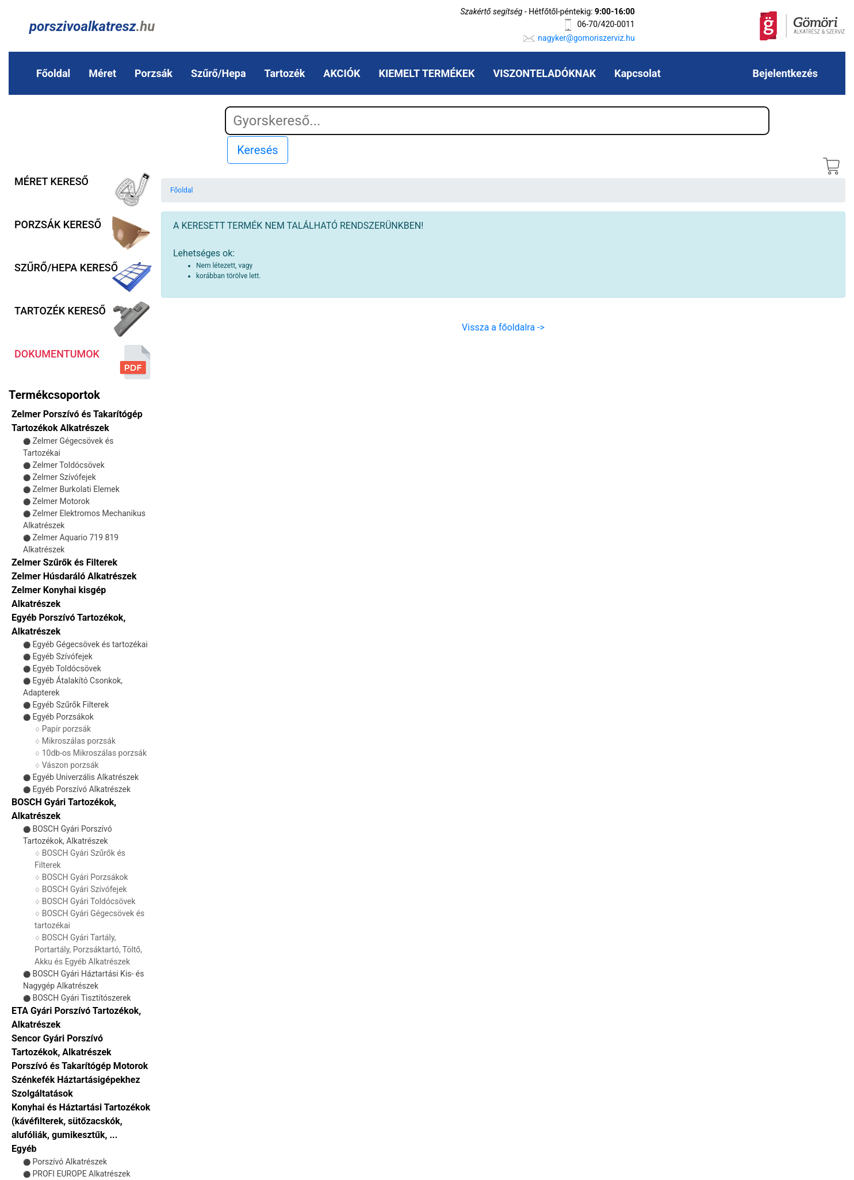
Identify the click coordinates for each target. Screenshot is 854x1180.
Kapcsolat (637, 73)
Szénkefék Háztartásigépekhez (76, 1079)
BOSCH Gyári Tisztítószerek (81, 997)
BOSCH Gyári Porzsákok (85, 877)
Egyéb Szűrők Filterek (70, 704)
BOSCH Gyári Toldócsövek (89, 901)
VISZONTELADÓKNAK (544, 73)
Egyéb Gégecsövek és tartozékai (89, 644)
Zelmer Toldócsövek (68, 465)
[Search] (497, 120)
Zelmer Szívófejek (63, 477)
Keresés (257, 150)
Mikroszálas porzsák (79, 740)
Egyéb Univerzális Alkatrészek (85, 777)
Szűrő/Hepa (218, 73)
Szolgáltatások (42, 1093)
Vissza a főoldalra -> (503, 327)
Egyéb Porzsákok (62, 716)
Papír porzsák (66, 728)
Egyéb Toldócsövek (66, 668)
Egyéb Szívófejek (62, 656)
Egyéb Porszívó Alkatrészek (81, 789)
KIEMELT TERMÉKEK (427, 73)
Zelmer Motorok (60, 501)
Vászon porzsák (70, 765)
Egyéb (24, 1148)
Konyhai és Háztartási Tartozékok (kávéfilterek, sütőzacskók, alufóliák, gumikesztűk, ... (81, 1121)
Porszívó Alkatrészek (69, 1161)
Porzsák (154, 73)
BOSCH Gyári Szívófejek (84, 889)
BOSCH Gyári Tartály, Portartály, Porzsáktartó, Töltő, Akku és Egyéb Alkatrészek (88, 949)
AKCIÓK (341, 73)
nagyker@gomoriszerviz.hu (586, 38)
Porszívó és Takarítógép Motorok (80, 1065)
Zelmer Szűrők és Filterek (64, 562)
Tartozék (285, 73)
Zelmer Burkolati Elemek (75, 489)
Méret (102, 73)
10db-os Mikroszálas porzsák (94, 753)
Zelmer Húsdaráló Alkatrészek (74, 576)
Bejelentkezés (785, 73)
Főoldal (53, 73)
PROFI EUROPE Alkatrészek (81, 1173)
